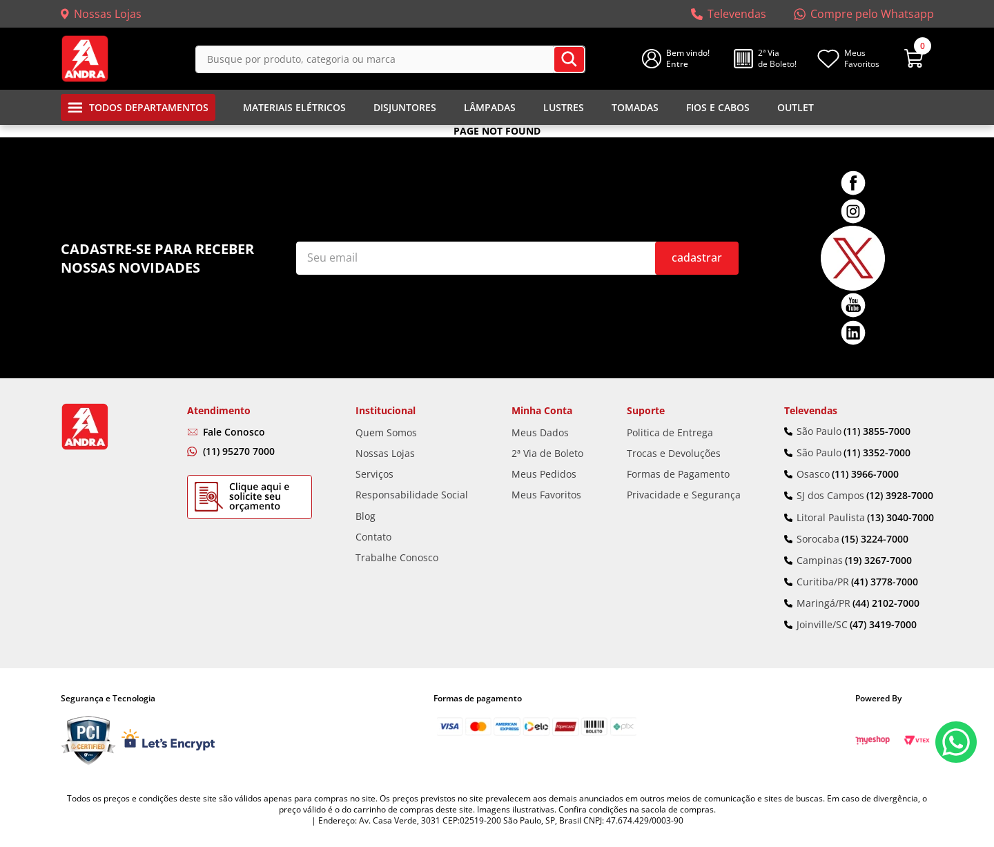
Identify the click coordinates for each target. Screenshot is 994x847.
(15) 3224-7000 (874, 539)
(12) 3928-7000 (899, 495)
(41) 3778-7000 (884, 581)
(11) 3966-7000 (865, 474)
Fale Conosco (234, 431)
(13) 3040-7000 (900, 517)
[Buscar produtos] (569, 59)
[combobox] (390, 59)
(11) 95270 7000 (239, 451)
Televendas (737, 14)
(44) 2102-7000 (885, 603)
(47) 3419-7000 (883, 624)
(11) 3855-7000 (877, 431)
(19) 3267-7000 (878, 560)
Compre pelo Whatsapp (872, 14)
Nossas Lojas (108, 14)
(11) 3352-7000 (877, 452)
